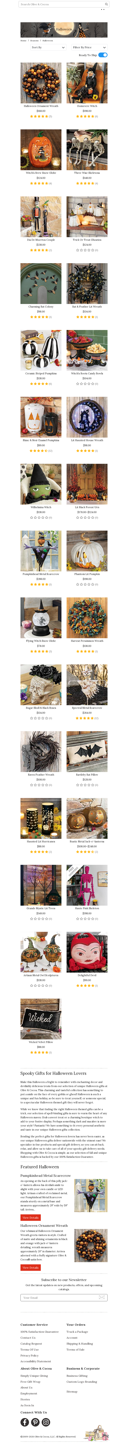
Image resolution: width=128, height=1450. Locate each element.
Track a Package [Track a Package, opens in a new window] (77, 1331)
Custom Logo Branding (82, 1381)
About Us (26, 1387)
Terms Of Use (29, 1349)
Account (72, 1337)
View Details (31, 1217)
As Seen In (27, 1405)
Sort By (48, 47)
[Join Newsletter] (102, 1297)
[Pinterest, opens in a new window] (35, 1422)
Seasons (34, 40)
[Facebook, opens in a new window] (24, 1422)
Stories (25, 1399)
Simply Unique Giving (34, 1375)
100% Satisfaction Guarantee (76, 1156)
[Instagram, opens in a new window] (46, 1422)
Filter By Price (89, 47)
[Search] (106, 16)
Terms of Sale (75, 1349)
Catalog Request (31, 1343)
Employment (28, 1393)
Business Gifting (77, 1375)
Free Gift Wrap (30, 1381)
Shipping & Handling (80, 1343)
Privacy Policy (29, 1355)
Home (23, 40)
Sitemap (72, 1391)
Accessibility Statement (35, 1361)
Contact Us (27, 1337)
